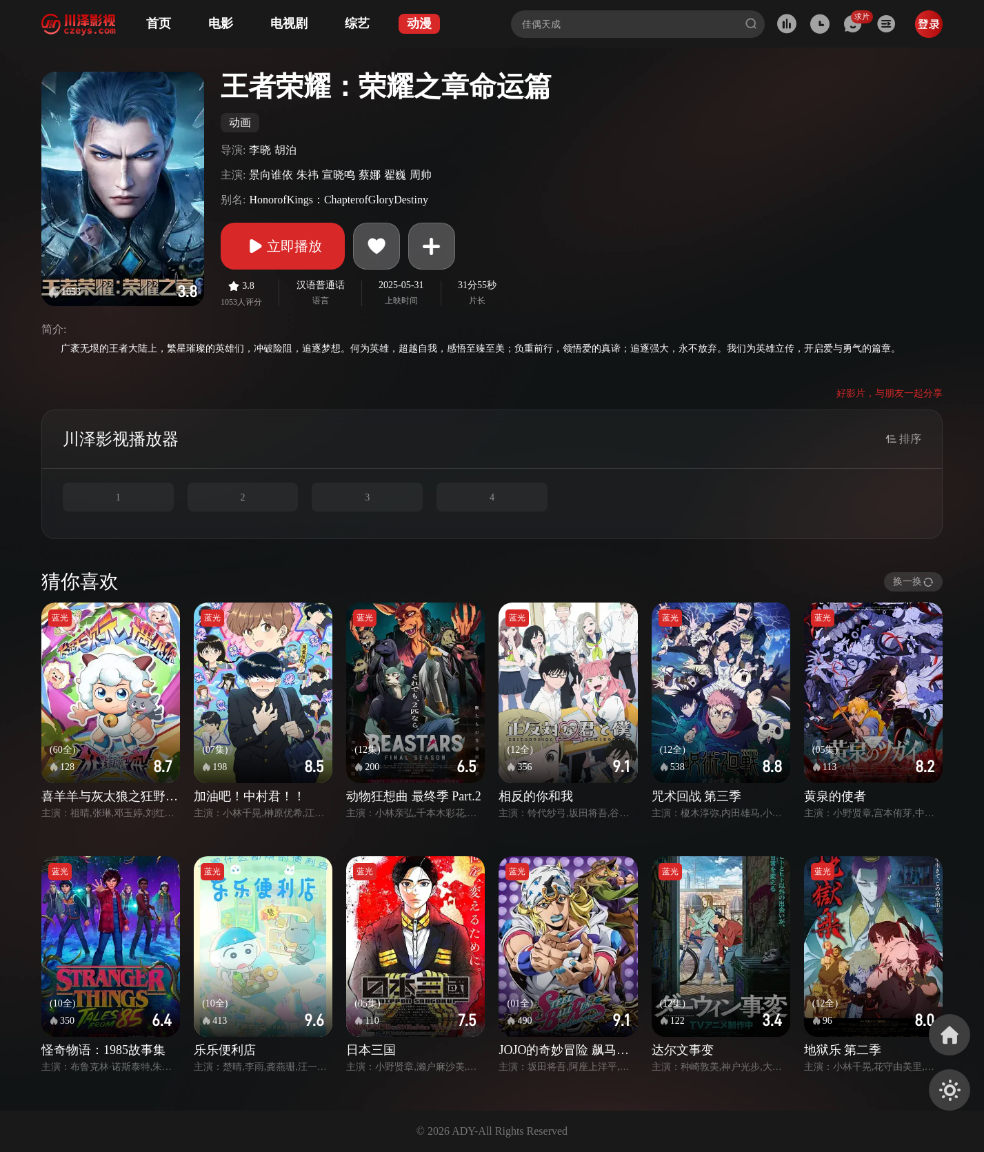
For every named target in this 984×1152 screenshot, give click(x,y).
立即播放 (282, 246)
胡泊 (285, 150)
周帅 (421, 175)
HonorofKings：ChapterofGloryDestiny (338, 199)
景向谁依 (271, 175)
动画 (240, 122)
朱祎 (308, 175)
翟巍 (395, 175)
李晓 (260, 150)
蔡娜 (370, 175)
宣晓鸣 (338, 175)
